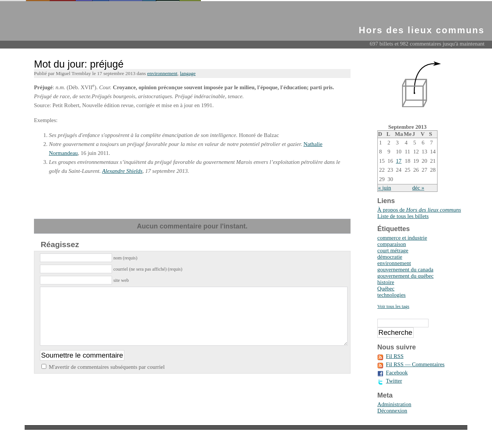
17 (399, 161)
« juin (384, 188)
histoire (385, 282)
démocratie (389, 257)
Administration (394, 404)
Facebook (397, 373)
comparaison (391, 244)
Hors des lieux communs (422, 30)
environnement (162, 73)
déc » (418, 188)
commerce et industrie (402, 238)
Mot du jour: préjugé (79, 64)
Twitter (394, 381)
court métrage (392, 250)
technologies (391, 295)
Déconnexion (392, 411)
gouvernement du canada (405, 269)
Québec (386, 289)
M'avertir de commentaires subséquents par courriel (107, 378)
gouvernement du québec (405, 276)
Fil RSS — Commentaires (415, 364)
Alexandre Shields (122, 171)
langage (188, 73)
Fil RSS (395, 356)
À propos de (419, 210)
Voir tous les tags (393, 306)
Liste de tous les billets (403, 216)
